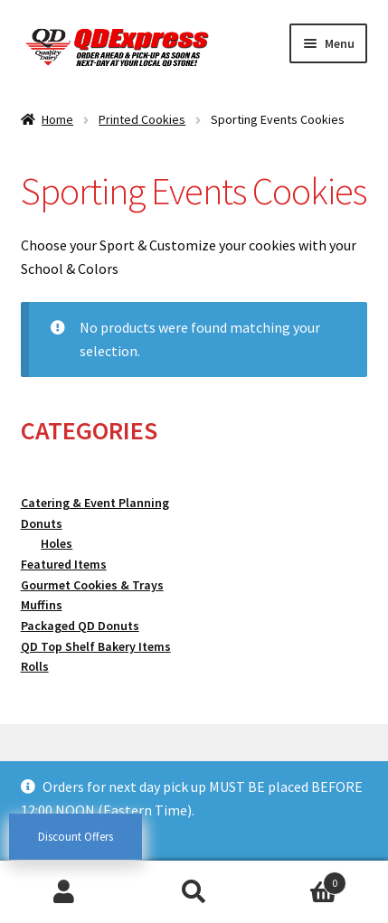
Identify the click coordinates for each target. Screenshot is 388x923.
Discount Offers (75, 836)
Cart (302, 879)
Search (194, 892)
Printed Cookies (142, 119)
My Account (64, 892)
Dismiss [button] (45, 833)
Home (57, 119)
